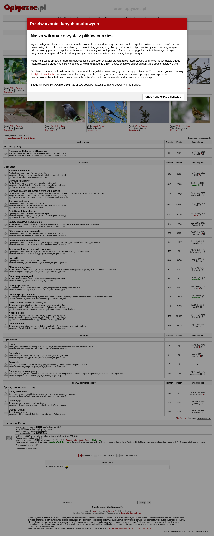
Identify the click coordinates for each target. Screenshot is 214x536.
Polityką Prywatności (43, 74)
